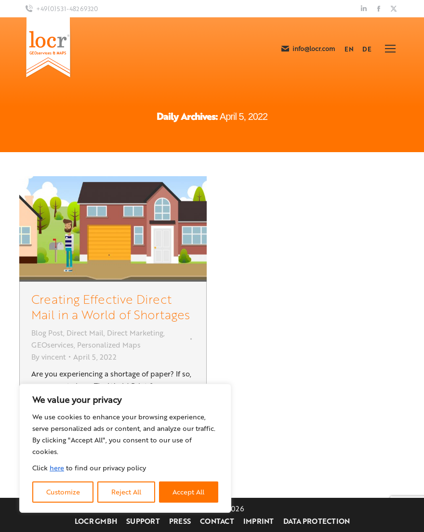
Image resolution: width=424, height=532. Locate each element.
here (57, 467)
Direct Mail (85, 332)
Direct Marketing (135, 332)
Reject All (126, 491)
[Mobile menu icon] (390, 48)
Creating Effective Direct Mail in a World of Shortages (110, 306)
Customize (63, 491)
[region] (125, 448)
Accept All (188, 491)
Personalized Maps (109, 344)
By (48, 356)
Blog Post (47, 332)
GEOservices (52, 344)
